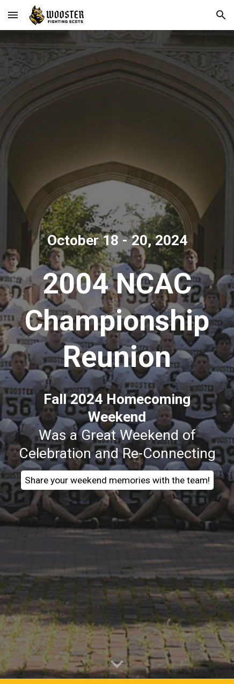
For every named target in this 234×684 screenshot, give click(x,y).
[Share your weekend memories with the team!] (117, 480)
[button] (13, 15)
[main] (117, 241)
